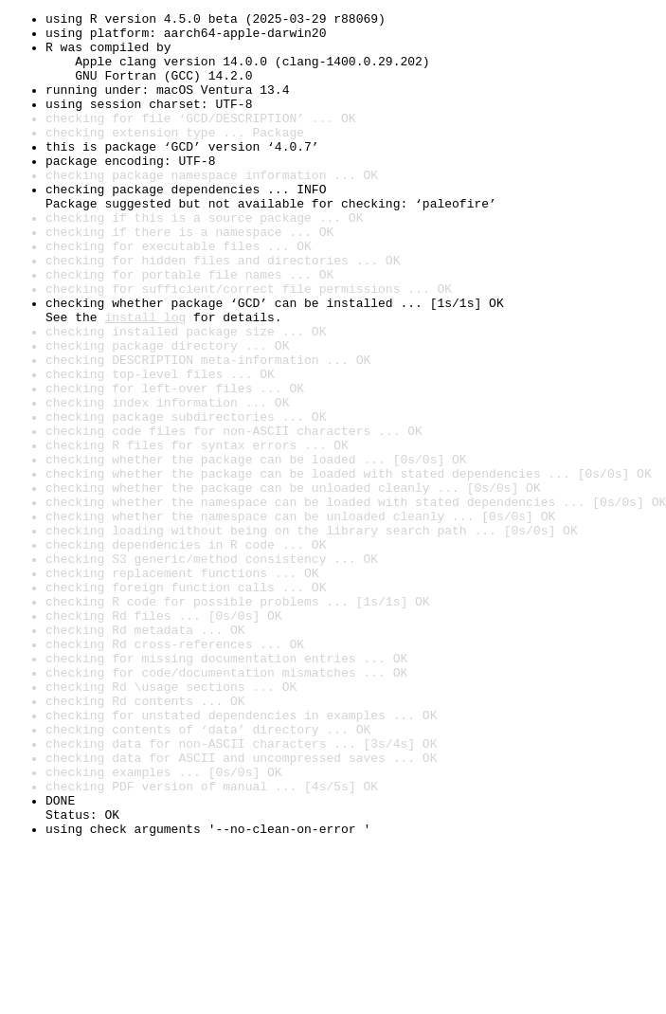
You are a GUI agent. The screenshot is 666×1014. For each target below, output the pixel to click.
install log (145, 379)
